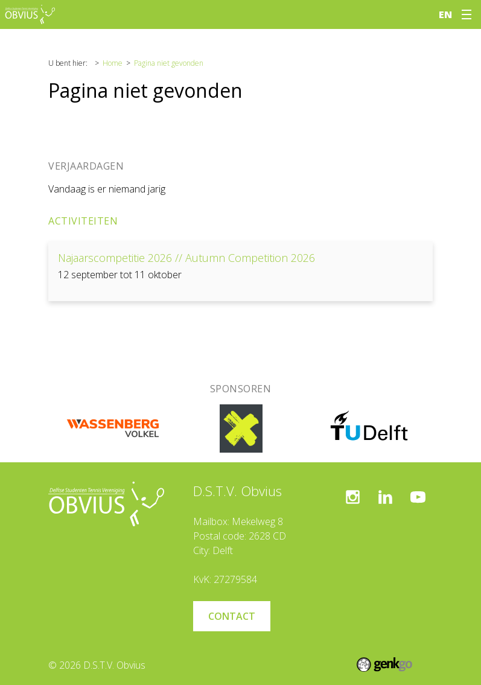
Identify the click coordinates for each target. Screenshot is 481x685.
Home (113, 63)
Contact (231, 616)
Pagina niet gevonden (168, 63)
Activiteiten (83, 221)
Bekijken (240, 271)
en (445, 14)
